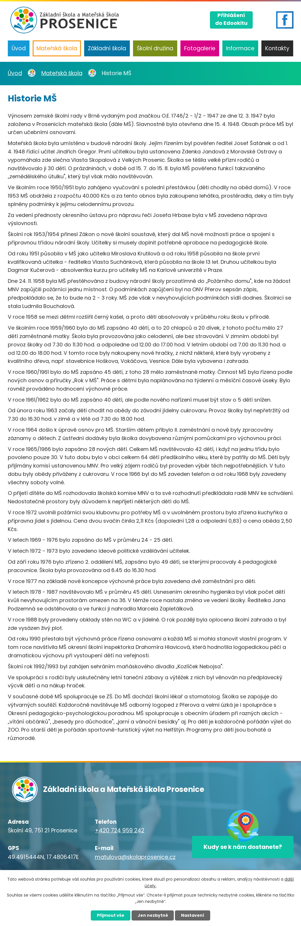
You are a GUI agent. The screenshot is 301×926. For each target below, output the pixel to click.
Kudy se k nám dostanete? (243, 847)
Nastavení (192, 915)
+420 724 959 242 (119, 830)
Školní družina (155, 48)
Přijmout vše (110, 915)
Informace (240, 48)
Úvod (19, 48)
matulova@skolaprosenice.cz (135, 857)
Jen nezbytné (153, 915)
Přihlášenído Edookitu (231, 19)
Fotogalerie (199, 48)
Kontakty (277, 48)
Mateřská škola (56, 48)
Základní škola (107, 48)
